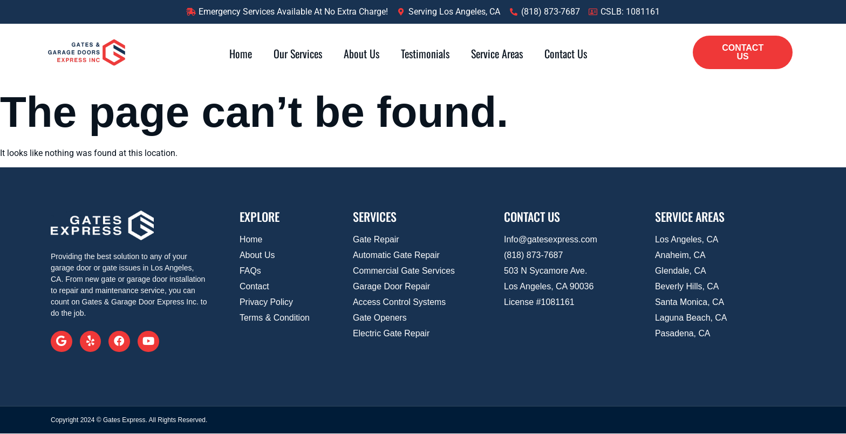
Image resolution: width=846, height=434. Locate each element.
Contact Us (565, 53)
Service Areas (497, 53)
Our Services (298, 53)
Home (240, 53)
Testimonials (425, 53)
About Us (361, 53)
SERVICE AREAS (690, 216)
